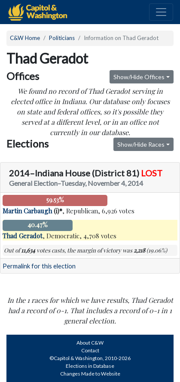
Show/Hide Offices (139, 76)
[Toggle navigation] (161, 12)
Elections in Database (90, 366)
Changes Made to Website (90, 373)
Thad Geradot (23, 235)
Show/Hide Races (141, 144)
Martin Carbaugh (27, 210)
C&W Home (25, 37)
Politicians (62, 37)
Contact (90, 350)
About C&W (90, 342)
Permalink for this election (39, 266)
